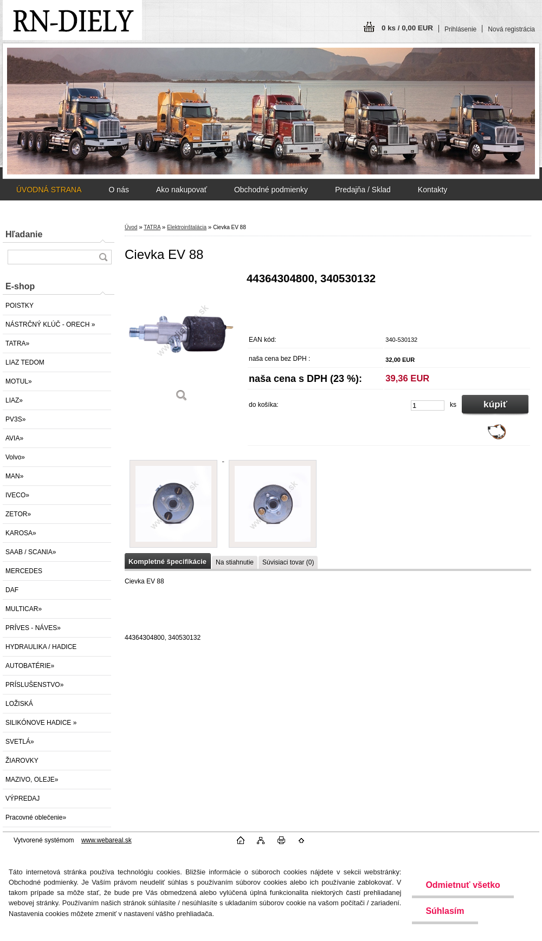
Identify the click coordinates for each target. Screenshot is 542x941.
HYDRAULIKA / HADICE (40, 647)
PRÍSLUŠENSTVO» (34, 685)
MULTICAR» (23, 609)
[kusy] (427, 405)
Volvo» (15, 457)
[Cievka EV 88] (181, 341)
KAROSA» (20, 533)
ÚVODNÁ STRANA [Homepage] (49, 189)
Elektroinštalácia (187, 227)
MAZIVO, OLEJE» (31, 779)
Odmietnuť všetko (462, 885)
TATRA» (17, 343)
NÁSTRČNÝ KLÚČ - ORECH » (50, 324)
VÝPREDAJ (22, 798)
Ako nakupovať (181, 189)
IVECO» (17, 495)
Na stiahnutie (235, 562)
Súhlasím (444, 911)
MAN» (14, 476)
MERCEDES (23, 571)
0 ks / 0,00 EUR (407, 28)
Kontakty (432, 189)
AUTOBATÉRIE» (29, 666)
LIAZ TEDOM (24, 362)
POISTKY (19, 305)
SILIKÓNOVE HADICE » (40, 722)
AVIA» (14, 438)
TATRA (152, 227)
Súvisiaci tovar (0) (288, 562)
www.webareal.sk (106, 840)
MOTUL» (18, 381)
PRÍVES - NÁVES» (33, 628)
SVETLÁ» (19, 741)
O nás (119, 189)
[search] (103, 257)
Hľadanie (23, 234)
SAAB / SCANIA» (30, 552)
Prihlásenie (460, 29)
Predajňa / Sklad (363, 189)
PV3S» (15, 419)
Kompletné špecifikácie (167, 561)
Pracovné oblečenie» (35, 817)
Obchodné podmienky (271, 189)
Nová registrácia (511, 29)
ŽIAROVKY (21, 760)
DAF (11, 590)
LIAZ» (14, 400)
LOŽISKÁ (19, 704)
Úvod (131, 227)
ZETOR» (18, 514)
